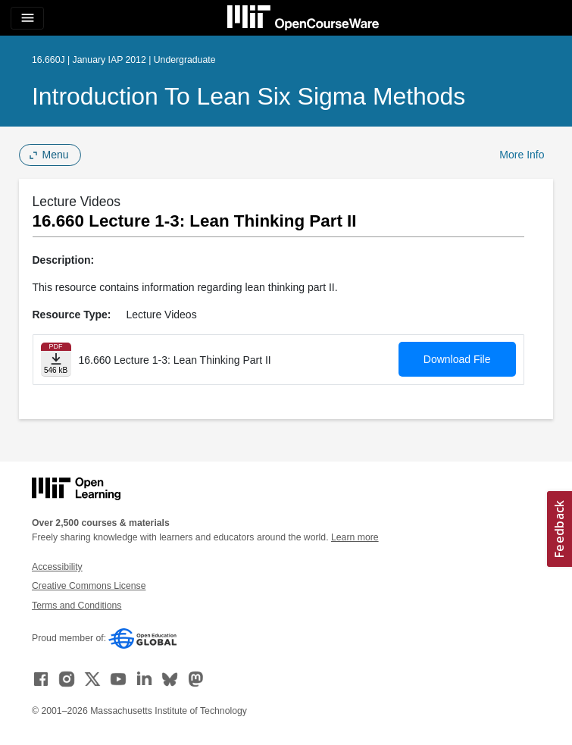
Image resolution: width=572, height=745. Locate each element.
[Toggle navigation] (27, 18)
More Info (521, 155)
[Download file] (56, 360)
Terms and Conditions (76, 605)
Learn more (355, 537)
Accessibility (57, 567)
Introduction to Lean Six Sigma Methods (248, 96)
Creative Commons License (88, 586)
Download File (457, 359)
